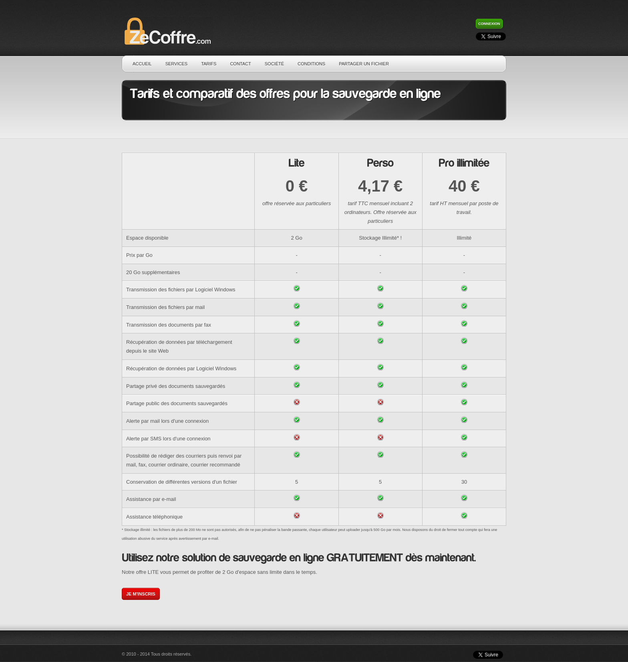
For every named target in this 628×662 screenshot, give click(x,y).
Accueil (142, 63)
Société (274, 63)
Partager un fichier (364, 63)
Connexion (489, 24)
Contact (240, 63)
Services (176, 63)
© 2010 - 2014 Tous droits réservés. (156, 654)
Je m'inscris (140, 593)
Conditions (311, 63)
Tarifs (208, 63)
